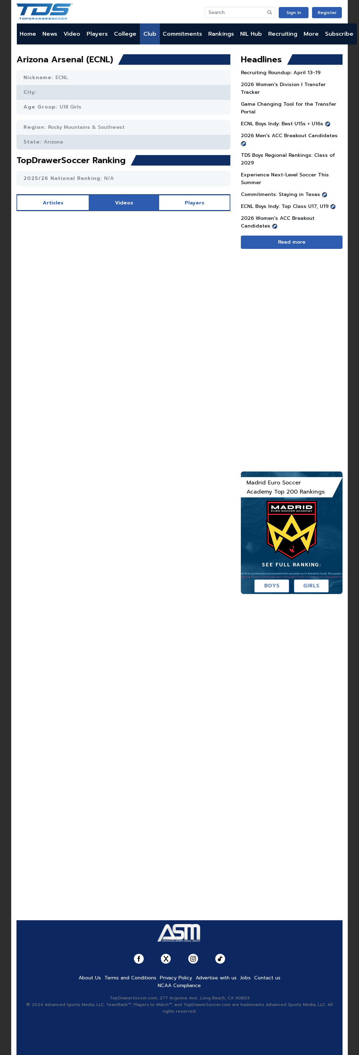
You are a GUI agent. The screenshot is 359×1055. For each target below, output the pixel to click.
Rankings (221, 34)
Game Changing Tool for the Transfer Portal (288, 108)
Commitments (182, 34)
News (49, 34)
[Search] (235, 12)
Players (97, 34)
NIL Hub (251, 34)
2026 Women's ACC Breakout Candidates (277, 222)
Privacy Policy (176, 977)
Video (71, 34)
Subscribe (339, 34)
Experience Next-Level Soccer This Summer (285, 178)
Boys (271, 585)
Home (28, 34)
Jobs (245, 977)
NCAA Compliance (179, 985)
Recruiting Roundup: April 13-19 (280, 72)
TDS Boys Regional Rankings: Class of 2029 (288, 159)
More (311, 34)
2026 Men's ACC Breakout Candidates (289, 135)
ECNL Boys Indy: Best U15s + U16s (282, 123)
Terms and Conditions (130, 977)
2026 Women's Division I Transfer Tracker (283, 88)
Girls (311, 585)
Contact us (267, 977)
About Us (90, 977)
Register (327, 12)
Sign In (293, 12)
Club (149, 34)
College (125, 34)
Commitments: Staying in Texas (280, 194)
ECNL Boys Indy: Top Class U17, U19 (284, 206)
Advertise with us (216, 977)
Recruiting (282, 34)
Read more (291, 242)
